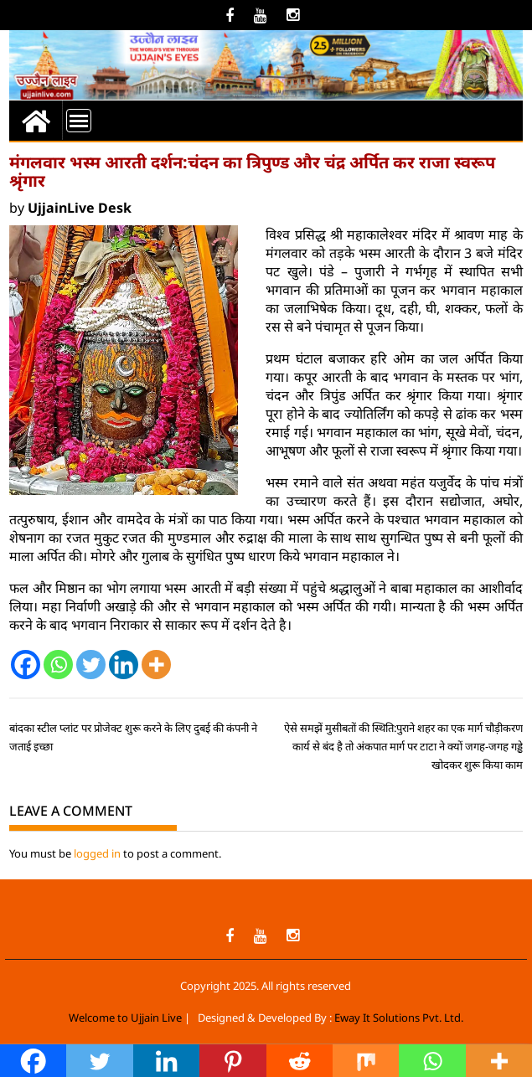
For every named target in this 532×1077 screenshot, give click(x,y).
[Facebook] (25, 664)
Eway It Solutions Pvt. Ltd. (398, 1017)
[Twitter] (91, 664)
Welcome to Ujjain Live (125, 1017)
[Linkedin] (123, 664)
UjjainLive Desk (80, 207)
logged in (97, 853)
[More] (156, 664)
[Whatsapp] (58, 664)
